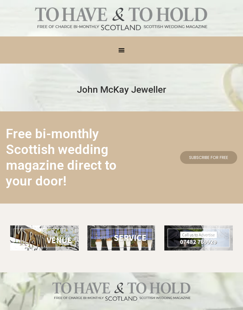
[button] (121, 50)
